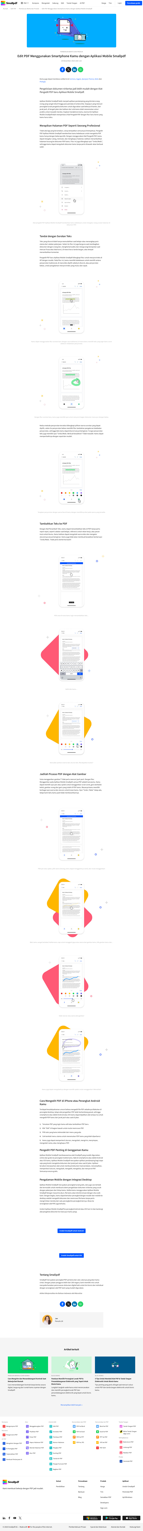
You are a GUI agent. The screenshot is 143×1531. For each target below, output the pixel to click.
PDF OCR (103, 1448)
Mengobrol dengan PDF (14, 1443)
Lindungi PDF (127, 1447)
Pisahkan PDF (34, 1432)
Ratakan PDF (127, 1453)
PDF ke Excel (80, 1432)
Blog (80, 1497)
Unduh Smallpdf (128, 1486)
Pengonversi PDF (12, 1435)
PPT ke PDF (103, 1437)
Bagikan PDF (57, 1469)
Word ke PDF (104, 1426)
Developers (104, 1502)
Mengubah (46, 3)
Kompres (35, 3)
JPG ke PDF (103, 1442)
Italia (97, 79)
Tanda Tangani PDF (129, 1426)
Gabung (55, 3)
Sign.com (103, 1508)
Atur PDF (33, 1453)
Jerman (72, 79)
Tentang (81, 1486)
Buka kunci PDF (128, 1442)
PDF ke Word (80, 1426)
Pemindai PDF (127, 1461)
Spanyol (85, 79)
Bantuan (81, 1492)
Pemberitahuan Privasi (77, 1527)
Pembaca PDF (57, 1437)
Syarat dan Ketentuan (98, 1527)
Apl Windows (127, 1497)
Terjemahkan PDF (12, 1454)
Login (120, 3)
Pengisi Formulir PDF (60, 1464)
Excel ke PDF (104, 1432)
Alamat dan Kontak (118, 1527)
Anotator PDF (57, 1432)
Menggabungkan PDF (37, 1426)
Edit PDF (56, 1426)
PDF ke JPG (80, 1442)
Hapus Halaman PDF (36, 1442)
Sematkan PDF (105, 1497)
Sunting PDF (57, 1453)
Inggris (78, 79)
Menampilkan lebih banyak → (71, 1405)
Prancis (91, 79)
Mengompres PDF (12, 1426)
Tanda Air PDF (57, 1458)
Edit (62, 3)
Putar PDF (33, 1437)
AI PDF (82, 3)
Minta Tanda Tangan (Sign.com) (130, 1432)
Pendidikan (60, 1486)
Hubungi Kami (135, 1527)
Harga (102, 1486)
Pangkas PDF (57, 1448)
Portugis (43, 81)
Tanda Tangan (72, 3)
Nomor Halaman (58, 1442)
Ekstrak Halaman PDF (37, 1448)
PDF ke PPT (80, 1437)
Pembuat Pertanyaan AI (14, 1459)
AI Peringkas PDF (11, 1449)
